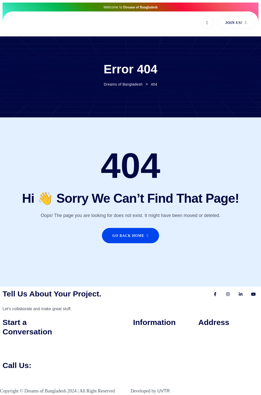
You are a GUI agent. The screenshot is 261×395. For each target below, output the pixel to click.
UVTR (163, 390)
